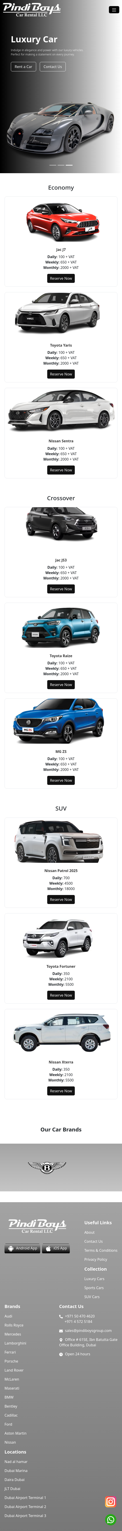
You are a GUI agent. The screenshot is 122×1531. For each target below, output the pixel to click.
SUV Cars (92, 1296)
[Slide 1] (52, 165)
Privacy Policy (95, 1259)
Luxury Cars (94, 1278)
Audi (8, 1316)
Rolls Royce (14, 1325)
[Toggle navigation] (114, 9)
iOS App (56, 1248)
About (89, 1232)
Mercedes (13, 1334)
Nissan (10, 1442)
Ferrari (10, 1352)
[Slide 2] (61, 165)
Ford (8, 1424)
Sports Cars (94, 1287)
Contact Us (53, 66)
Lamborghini (15, 1343)
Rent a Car (23, 66)
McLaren (12, 1379)
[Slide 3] (69, 165)
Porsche (11, 1361)
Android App (22, 1248)
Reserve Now (61, 278)
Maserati (12, 1388)
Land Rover (14, 1370)
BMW (9, 1397)
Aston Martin (15, 1433)
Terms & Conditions (100, 1250)
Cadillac (11, 1415)
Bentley (11, 1406)
